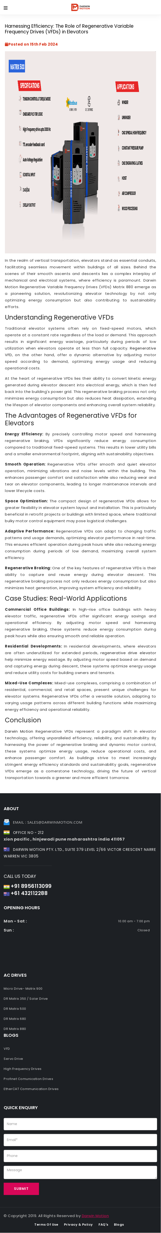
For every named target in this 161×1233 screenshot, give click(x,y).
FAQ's (103, 1224)
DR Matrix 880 (15, 1028)
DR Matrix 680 (15, 1018)
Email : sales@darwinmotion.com (48, 822)
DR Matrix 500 (15, 1008)
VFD (7, 1048)
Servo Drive (13, 1058)
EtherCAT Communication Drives (31, 1089)
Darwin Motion (19, 731)
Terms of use (46, 1224)
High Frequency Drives (23, 1068)
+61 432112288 (29, 893)
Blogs (119, 1224)
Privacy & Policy (78, 1224)
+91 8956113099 (31, 886)
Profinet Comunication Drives (28, 1079)
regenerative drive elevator (128, 652)
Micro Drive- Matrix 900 (23, 988)
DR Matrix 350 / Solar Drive (26, 998)
